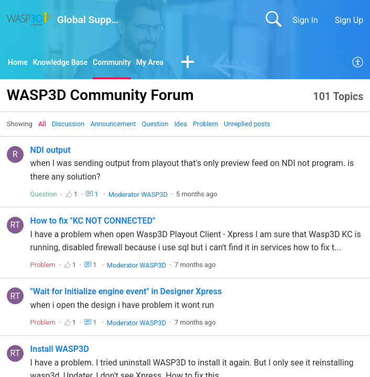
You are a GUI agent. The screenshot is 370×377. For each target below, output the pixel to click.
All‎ (42, 125)
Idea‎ (180, 125)
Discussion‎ (68, 125)
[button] (207, 64)
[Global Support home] (30, 18)
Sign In (305, 20)
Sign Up (349, 20)
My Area (166, 63)
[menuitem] (358, 64)
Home (19, 63)
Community (125, 63)
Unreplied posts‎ (247, 125)
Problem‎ (205, 125)
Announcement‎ (113, 125)
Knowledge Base (67, 63)
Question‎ (155, 125)
